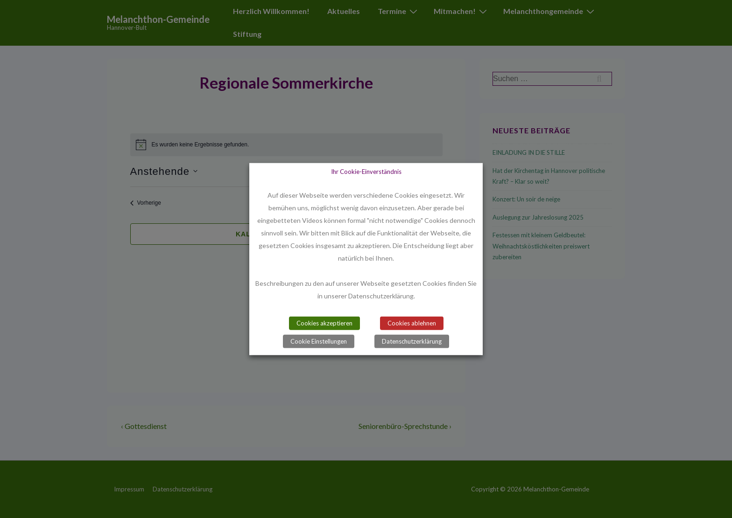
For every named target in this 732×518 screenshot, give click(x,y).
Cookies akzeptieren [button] (324, 323)
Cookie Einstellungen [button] (318, 341)
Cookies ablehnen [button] (411, 323)
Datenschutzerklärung (412, 341)
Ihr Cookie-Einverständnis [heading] (366, 171)
